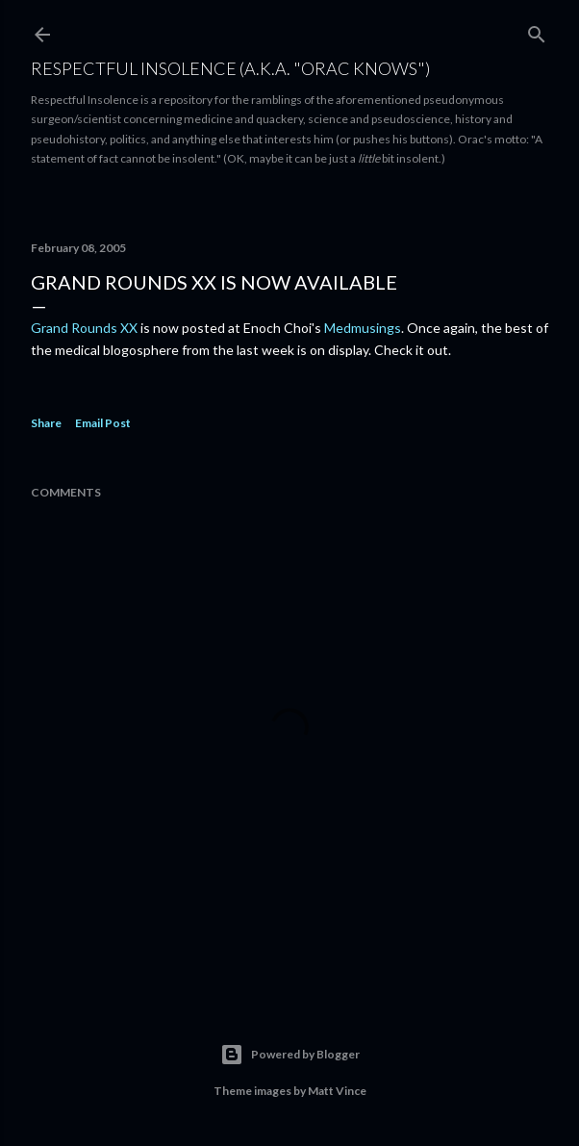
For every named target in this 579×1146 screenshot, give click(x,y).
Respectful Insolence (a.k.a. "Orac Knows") (230, 68)
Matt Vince (337, 1090)
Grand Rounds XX (84, 327)
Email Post (103, 423)
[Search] (536, 30)
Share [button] (46, 423)
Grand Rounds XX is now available (214, 281)
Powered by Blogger (290, 1054)
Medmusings (362, 327)
